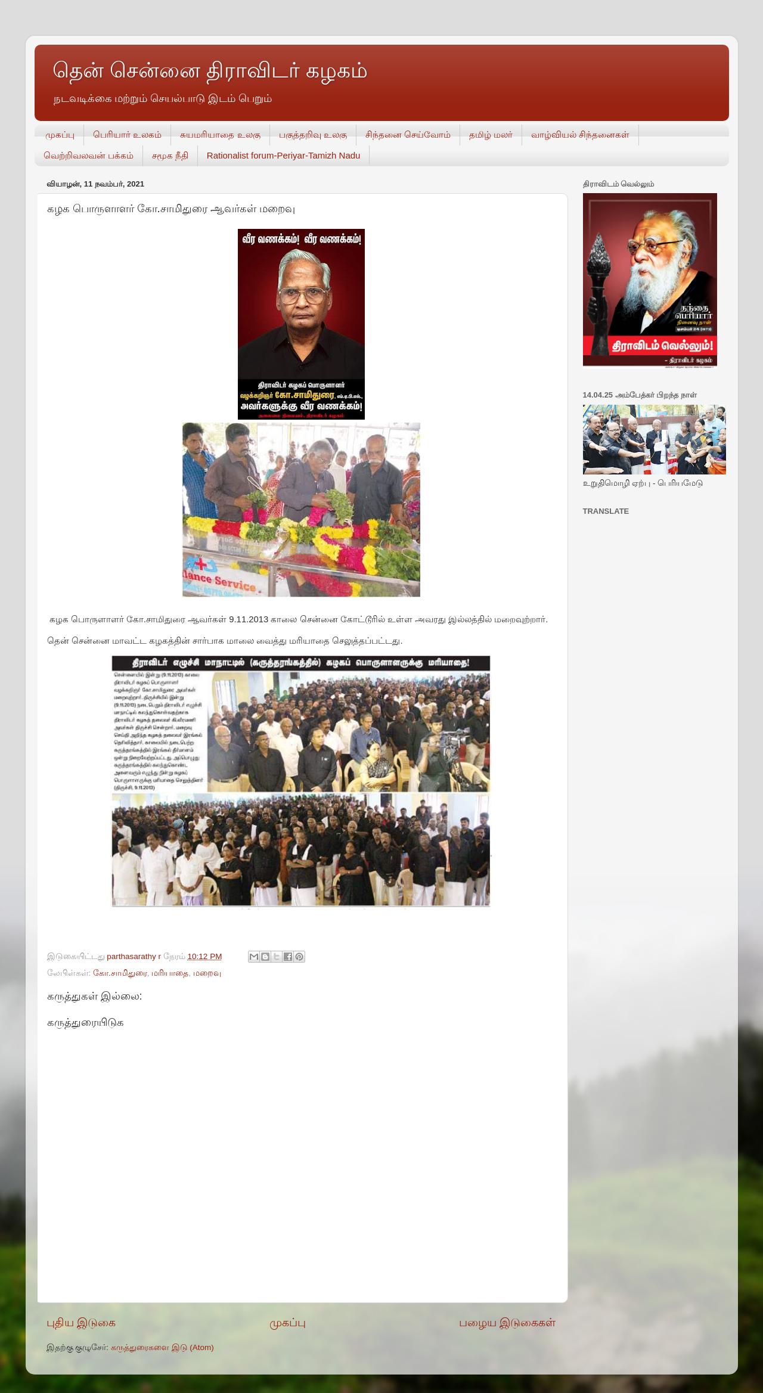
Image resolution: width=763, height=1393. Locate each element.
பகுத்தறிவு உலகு (313, 134)
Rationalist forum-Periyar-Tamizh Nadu (284, 155)
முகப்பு (60, 134)
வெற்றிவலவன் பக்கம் (89, 155)
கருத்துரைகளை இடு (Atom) (162, 1347)
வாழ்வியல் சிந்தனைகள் (580, 134)
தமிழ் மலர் (491, 134)
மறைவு (207, 973)
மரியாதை (169, 973)
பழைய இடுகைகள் (507, 1322)
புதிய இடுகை (81, 1322)
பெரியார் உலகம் (127, 134)
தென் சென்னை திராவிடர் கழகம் (210, 70)
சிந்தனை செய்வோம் (408, 134)
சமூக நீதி (170, 155)
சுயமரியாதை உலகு (220, 134)
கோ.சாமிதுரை (120, 973)
